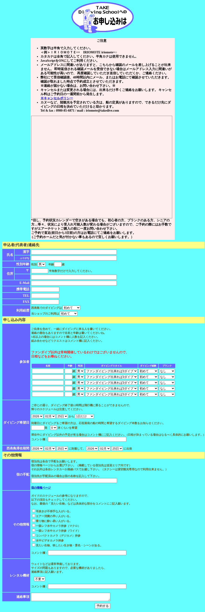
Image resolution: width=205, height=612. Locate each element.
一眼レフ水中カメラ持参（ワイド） (56, 530)
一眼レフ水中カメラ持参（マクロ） (56, 526)
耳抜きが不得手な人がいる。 (52, 511)
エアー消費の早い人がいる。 (52, 516)
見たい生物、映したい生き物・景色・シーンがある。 (67, 545)
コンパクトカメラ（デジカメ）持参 (56, 535)
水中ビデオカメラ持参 (48, 540)
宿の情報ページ (41, 487)
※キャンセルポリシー (56, 98)
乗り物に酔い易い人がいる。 (52, 521)
